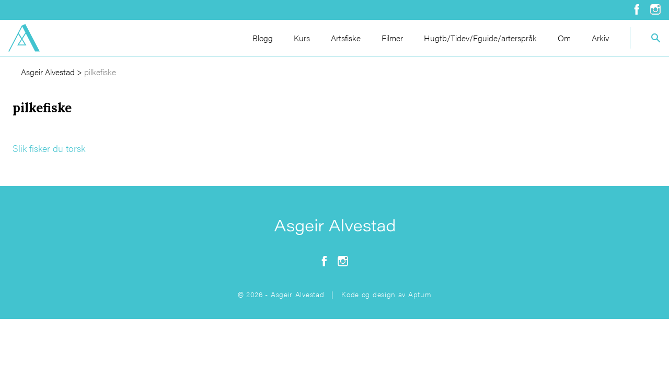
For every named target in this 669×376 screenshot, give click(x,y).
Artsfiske (346, 38)
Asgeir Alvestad (48, 72)
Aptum (420, 294)
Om (564, 38)
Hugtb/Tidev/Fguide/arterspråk (480, 38)
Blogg (262, 38)
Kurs (302, 38)
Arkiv (600, 38)
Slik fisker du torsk (49, 148)
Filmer (392, 38)
